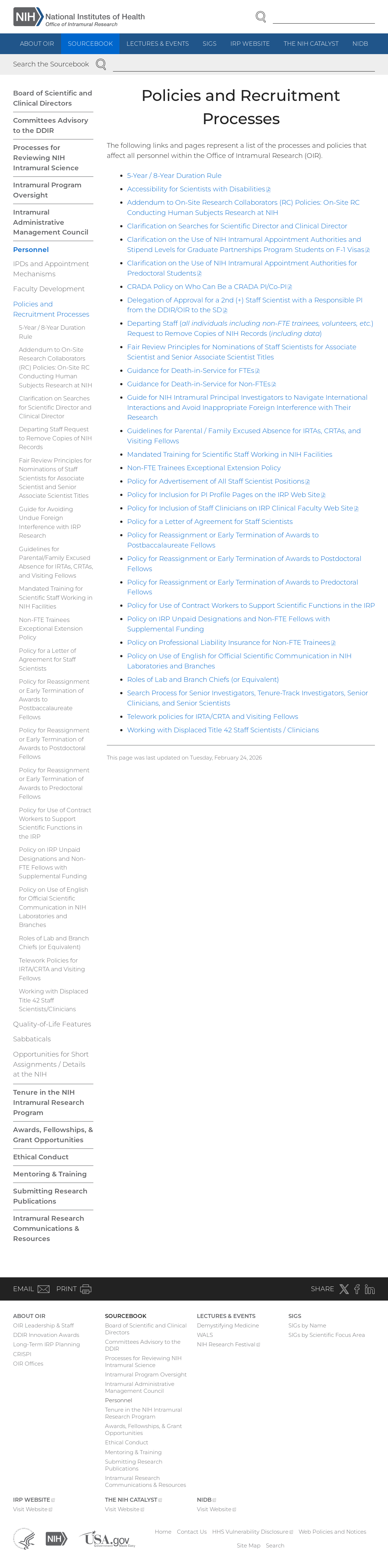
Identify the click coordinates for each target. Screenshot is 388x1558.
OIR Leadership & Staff (43, 1325)
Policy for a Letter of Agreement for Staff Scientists (210, 521)
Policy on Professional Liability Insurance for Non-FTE (231, 642)
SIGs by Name (307, 1325)
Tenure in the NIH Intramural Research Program (48, 1102)
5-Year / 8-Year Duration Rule (174, 175)
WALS (205, 1334)
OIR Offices (28, 1363)
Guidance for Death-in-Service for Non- (201, 384)
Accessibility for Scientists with (199, 189)
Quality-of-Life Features (52, 1024)
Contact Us (192, 1531)
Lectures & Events (157, 43)
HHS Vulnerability (253, 1531)
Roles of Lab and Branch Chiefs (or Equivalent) (203, 679)
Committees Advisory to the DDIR (50, 125)
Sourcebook (90, 43)
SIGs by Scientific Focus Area (326, 1334)
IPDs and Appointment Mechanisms (51, 269)
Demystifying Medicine (228, 1325)
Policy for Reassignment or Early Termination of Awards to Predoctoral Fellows (54, 783)
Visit (33, 1510)
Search (275, 1545)
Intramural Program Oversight (47, 190)
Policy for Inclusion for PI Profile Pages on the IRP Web (226, 495)
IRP (253, 46)
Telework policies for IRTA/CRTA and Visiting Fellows (212, 716)
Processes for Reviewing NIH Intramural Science (46, 157)
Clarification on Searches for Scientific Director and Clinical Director (237, 226)
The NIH (314, 46)
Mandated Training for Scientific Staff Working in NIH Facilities (229, 454)
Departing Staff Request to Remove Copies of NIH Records (55, 438)
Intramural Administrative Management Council (50, 222)
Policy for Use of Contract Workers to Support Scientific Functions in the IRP (251, 605)
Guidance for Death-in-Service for (193, 370)
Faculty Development (49, 289)
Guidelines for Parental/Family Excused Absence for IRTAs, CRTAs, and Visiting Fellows (56, 562)
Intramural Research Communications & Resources (48, 1228)
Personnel (31, 249)
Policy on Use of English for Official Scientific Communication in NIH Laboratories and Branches (53, 907)
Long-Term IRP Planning (46, 1344)
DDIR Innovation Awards (46, 1334)
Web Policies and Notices (332, 1531)
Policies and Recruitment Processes (51, 309)
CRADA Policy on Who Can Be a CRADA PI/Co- (209, 286)
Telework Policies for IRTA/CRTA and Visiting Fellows (52, 969)
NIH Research (228, 1345)
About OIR (37, 43)
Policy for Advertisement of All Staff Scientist (218, 481)
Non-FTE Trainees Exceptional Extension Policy (204, 468)
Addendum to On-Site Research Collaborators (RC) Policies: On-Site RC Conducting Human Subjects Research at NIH (55, 367)
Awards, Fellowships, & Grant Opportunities (53, 1135)
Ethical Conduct (41, 1157)
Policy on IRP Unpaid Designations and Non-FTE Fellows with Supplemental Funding (53, 863)
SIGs (210, 43)
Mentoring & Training (50, 1174)
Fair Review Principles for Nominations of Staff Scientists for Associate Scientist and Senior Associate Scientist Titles (55, 478)
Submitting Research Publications (50, 1196)
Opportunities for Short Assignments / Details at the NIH (51, 1064)
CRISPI (22, 1354)
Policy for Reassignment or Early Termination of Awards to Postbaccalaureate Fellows (54, 699)
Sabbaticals (32, 1039)
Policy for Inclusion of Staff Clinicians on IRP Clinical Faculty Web (243, 508)
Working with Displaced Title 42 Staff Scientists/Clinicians (53, 1000)
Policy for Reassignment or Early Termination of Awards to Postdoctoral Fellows (54, 743)
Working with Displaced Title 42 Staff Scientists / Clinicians (223, 730)
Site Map (248, 1545)
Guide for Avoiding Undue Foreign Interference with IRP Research (50, 522)
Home (163, 1531)
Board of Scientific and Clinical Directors (52, 98)
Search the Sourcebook (51, 64)
